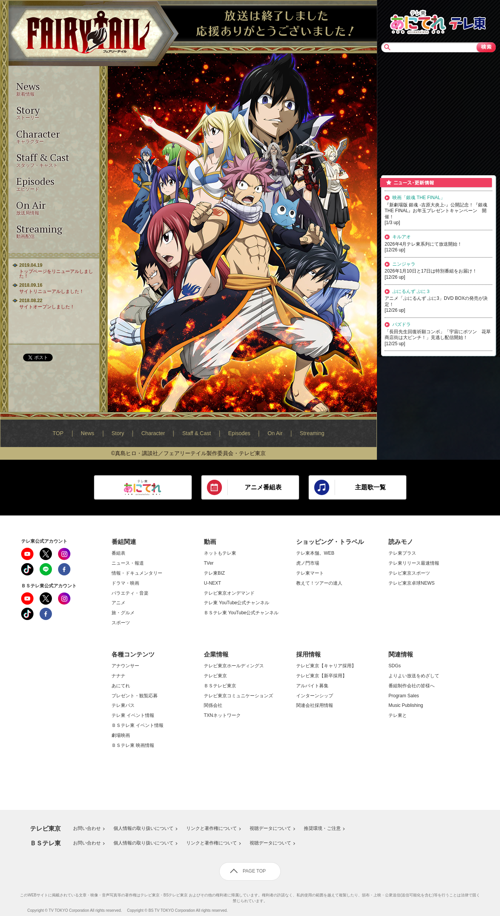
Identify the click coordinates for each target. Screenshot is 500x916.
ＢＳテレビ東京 (220, 685)
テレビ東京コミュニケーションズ (238, 695)
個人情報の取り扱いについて (143, 828)
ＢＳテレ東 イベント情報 (137, 725)
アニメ (118, 602)
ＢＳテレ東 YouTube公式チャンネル (241, 612)
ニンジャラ (403, 264)
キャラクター (54, 136)
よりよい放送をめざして (413, 675)
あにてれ (121, 685)
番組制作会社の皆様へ (411, 685)
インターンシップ (314, 695)
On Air (275, 433)
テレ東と (397, 715)
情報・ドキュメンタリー (137, 573)
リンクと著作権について (211, 828)
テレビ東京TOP (467, 21)
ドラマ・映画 (125, 583)
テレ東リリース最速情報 (413, 563)
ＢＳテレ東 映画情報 (133, 745)
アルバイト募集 (312, 685)
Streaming (312, 433)
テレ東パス (123, 705)
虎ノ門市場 (307, 563)
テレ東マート (310, 573)
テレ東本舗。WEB (315, 553)
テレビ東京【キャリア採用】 (326, 665)
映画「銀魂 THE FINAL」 (418, 197)
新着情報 (54, 88)
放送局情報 (54, 207)
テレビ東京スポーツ (409, 573)
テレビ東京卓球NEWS (411, 583)
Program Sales (403, 695)
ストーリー (54, 112)
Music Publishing (405, 705)
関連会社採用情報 (314, 705)
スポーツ (121, 622)
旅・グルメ (123, 612)
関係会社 (213, 705)
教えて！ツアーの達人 (319, 583)
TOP (58, 433)
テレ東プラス (402, 553)
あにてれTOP (418, 21)
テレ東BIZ (214, 573)
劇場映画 (121, 735)
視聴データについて (270, 828)
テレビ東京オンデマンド (229, 593)
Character (153, 433)
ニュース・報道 (128, 563)
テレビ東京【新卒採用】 (321, 675)
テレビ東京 (215, 675)
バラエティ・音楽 (130, 593)
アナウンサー (125, 665)
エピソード (54, 183)
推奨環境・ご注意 (322, 828)
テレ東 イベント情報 (133, 715)
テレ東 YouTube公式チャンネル (237, 602)
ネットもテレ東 (220, 553)
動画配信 (54, 230)
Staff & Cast (196, 433)
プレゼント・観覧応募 (135, 695)
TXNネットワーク (222, 715)
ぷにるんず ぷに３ (411, 291)
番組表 (118, 553)
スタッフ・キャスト (54, 159)
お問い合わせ (87, 828)
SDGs (394, 665)
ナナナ (118, 675)
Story (118, 433)
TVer (208, 563)
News (87, 433)
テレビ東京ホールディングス (234, 665)
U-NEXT (212, 583)
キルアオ (401, 236)
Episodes (239, 433)
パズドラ (401, 324)
